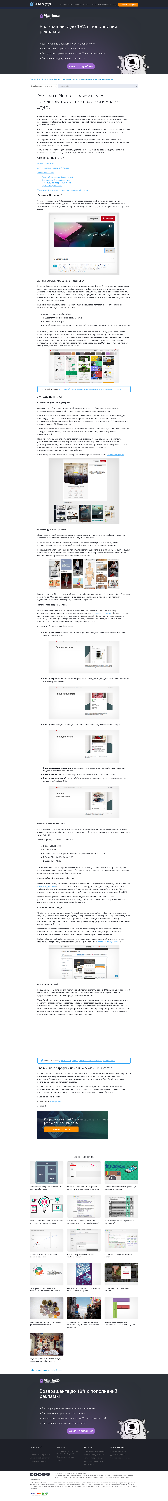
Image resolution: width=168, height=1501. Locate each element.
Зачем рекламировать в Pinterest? (53, 168)
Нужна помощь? (104, 4)
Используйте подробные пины (56, 182)
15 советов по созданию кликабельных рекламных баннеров (46, 1188)
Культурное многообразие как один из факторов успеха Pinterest (45, 1323)
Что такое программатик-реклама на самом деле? (120, 1221)
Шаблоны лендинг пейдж (94, 1454)
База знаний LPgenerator (40, 1458)
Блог (32, 1451)
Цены (88, 4)
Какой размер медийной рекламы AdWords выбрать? (80, 1255)
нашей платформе (115, 454)
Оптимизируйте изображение (56, 180)
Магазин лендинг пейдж (93, 1458)
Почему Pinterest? (45, 163)
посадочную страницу (102, 613)
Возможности (66, 4)
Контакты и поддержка (66, 1457)
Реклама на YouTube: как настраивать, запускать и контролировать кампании (83, 1188)
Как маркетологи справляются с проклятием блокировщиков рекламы (45, 1289)
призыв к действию (46, 886)
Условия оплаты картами (38, 1496)
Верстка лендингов (118, 1451)
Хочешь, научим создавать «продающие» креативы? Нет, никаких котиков (46, 1221)
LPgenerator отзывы (38, 1461)
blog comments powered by (46, 1370)
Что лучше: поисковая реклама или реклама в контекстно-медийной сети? (83, 1221)
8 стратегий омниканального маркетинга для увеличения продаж (90, 389)
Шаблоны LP (79, 4)
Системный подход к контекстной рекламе (118, 1255)
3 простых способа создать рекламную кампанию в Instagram (120, 1188)
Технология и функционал (94, 1451)
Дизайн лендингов (117, 1454)
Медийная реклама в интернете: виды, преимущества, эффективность (45, 1359)
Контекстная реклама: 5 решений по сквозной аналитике (44, 1255)
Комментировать (61, 1129)
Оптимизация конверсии (120, 1458)
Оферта (60, 1460)
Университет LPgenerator (40, 1454)
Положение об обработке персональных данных (67, 1452)
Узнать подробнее (81, 66)
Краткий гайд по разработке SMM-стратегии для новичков (87, 1060)
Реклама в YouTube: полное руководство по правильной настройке (83, 1289)
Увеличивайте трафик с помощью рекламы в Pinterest (62, 190)
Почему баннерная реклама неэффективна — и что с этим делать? (120, 1323)
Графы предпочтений (52, 185)
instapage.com (55, 1101)
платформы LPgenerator (109, 941)
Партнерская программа (93, 1461)
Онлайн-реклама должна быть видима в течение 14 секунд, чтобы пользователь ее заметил (83, 1324)
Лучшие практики (45, 172)
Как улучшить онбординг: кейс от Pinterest (118, 1289)
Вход (114, 4)
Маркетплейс (89, 1464)
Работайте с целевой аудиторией (57, 177)
